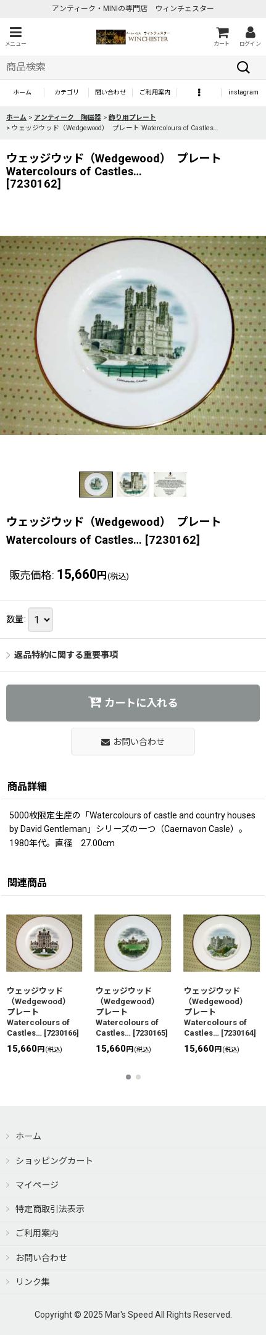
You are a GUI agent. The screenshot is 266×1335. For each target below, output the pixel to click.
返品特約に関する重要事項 (62, 655)
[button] (15, 36)
